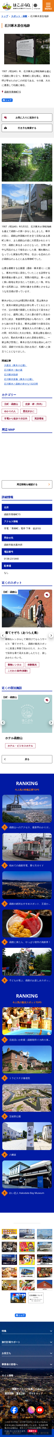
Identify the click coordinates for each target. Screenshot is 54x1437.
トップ (4, 16)
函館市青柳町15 (12, 91)
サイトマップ (36, 1393)
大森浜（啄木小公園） (15, 365)
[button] (3, 635)
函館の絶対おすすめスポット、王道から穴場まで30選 (30, 903)
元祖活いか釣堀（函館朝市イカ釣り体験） (30, 1039)
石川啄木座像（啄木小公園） (19, 379)
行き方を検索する (20, 128)
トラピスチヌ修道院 (19, 1078)
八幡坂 (12, 1154)
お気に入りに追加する (21, 117)
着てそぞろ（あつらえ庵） (22, 633)
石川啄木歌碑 (11, 374)
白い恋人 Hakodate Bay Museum (26, 1193)
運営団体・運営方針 (15, 1393)
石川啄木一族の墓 (13, 370)
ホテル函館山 (13, 738)
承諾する (32, 1431)
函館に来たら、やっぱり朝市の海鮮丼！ (30, 942)
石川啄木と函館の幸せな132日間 (21, 383)
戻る (16, 759)
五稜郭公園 (15, 1116)
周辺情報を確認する (33, 484)
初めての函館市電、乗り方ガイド (26, 865)
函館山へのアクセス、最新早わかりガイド (30, 827)
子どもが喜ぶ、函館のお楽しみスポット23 (30, 980)
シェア (7, 100)
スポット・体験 (19, 16)
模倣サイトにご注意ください (27, 1388)
